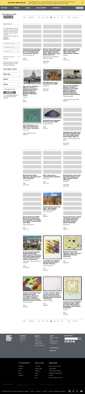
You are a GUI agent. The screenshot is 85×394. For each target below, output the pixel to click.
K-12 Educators (53, 343)
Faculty (20, 368)
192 (58, 17)
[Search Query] (71, 338)
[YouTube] (81, 391)
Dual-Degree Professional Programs (26, 384)
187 (39, 17)
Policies (38, 391)
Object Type (6, 74)
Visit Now (4, 8)
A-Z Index (37, 366)
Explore (16, 8)
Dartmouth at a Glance (55, 366)
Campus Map (38, 368)
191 (54, 17)
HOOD (79, 8)
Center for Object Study (54, 338)
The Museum (38, 338)
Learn (28, 8)
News (36, 375)
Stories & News (39, 343)
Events (37, 373)
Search (9, 92)
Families (20, 375)
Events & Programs (40, 345)
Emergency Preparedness (55, 373)
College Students (54, 341)
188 (43, 17)
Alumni (20, 373)
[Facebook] (69, 391)
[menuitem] (24, 369)
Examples (6, 39)
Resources (53, 363)
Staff (19, 370)
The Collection (38, 341)
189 (47, 17)
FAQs (21, 341)
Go (79, 338)
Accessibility (52, 368)
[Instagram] (73, 391)
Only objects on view (10, 89)
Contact (44, 391)
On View (37, 339)
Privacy (32, 391)
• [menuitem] (41, 391)
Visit (36, 377)
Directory (37, 370)
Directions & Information (23, 338)
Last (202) (75, 17)
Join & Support (41, 8)
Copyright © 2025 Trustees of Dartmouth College (15, 391)
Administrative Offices (55, 370)
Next (68, 17)
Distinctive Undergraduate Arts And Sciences (52, 384)
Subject (5, 84)
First (24, 17)
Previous (31, 17)
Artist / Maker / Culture (10, 69)
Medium (5, 79)
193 (62, 17)
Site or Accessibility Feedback (57, 391)
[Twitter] (77, 391)
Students (20, 366)
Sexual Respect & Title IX (56, 377)
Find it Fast (39, 363)
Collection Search (12, 95)
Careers (51, 375)
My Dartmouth (24, 363)
